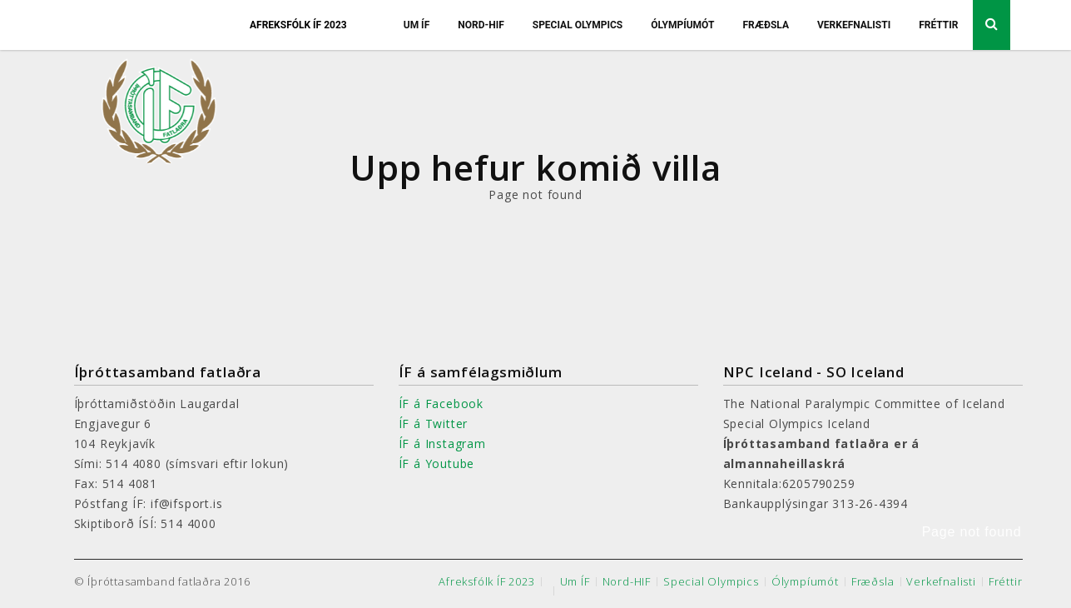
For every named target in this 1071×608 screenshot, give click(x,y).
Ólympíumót (682, 25)
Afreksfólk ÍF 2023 (298, 25)
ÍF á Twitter (434, 423)
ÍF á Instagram (442, 443)
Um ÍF (417, 25)
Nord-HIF (481, 25)
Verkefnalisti (853, 25)
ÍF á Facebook (441, 403)
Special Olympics (578, 25)
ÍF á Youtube (437, 463)
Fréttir (938, 25)
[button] (1028, 533)
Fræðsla (765, 25)
